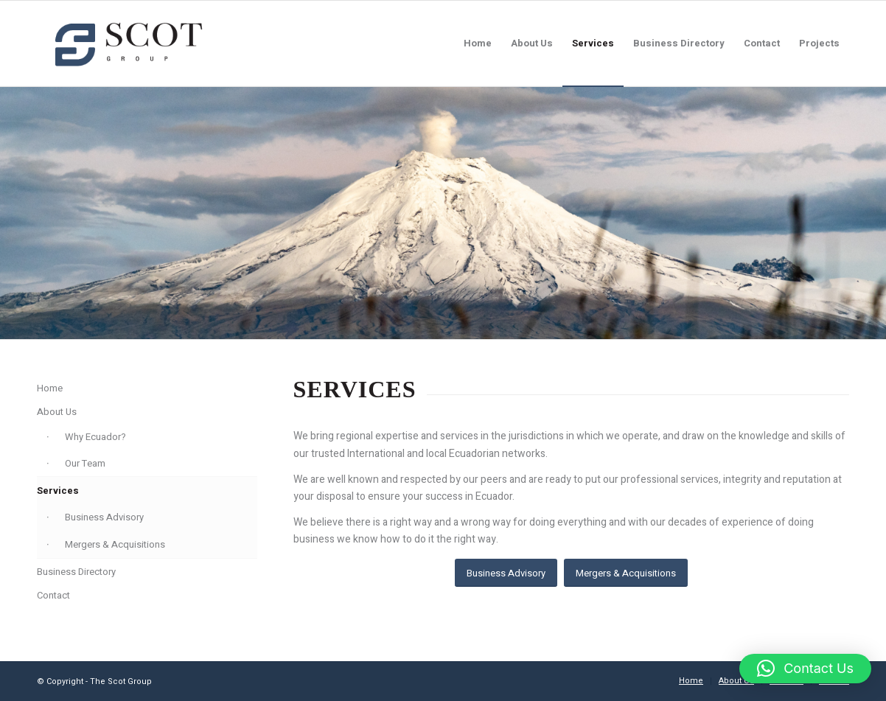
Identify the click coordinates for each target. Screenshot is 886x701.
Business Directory (76, 572)
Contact (53, 595)
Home (50, 388)
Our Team (85, 463)
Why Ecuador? (95, 437)
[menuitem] (477, 43)
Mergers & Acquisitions (115, 544)
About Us (57, 412)
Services (58, 491)
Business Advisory (104, 517)
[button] (805, 668)
